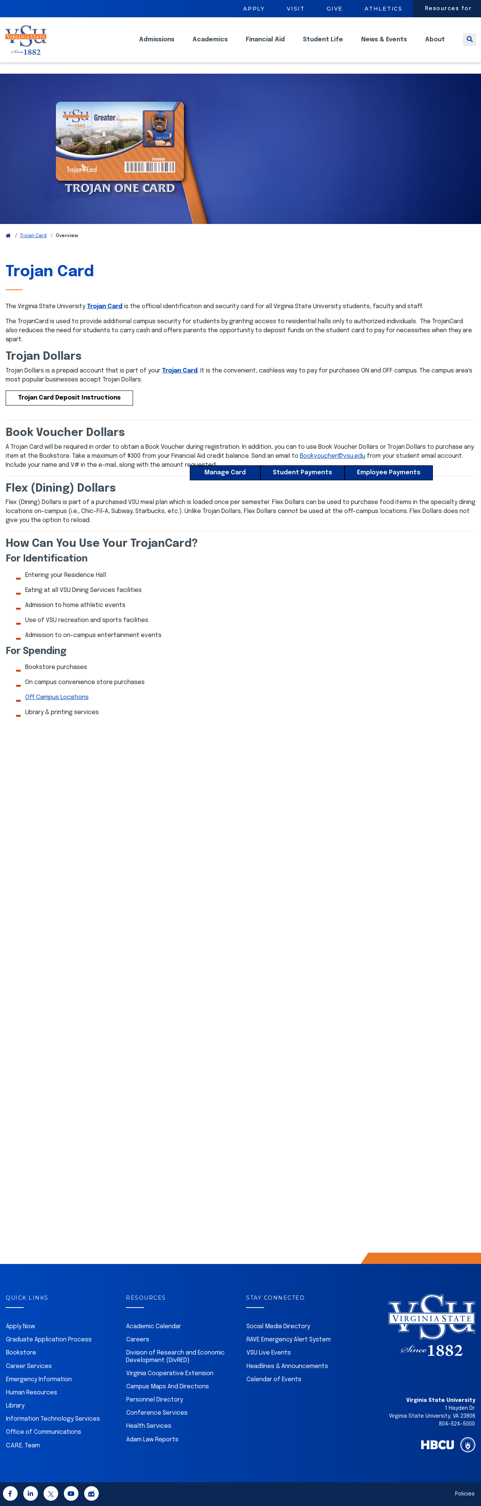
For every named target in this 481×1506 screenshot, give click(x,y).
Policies (465, 1494)
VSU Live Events (269, 1353)
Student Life (323, 45)
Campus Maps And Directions (167, 1386)
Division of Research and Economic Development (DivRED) (175, 1356)
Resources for (448, 8)
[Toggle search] (469, 45)
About (435, 45)
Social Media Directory (278, 1326)
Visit (296, 8)
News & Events (384, 45)
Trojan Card (33, 236)
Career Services (29, 1366)
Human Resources (31, 1392)
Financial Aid (265, 45)
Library (15, 1406)
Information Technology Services (53, 1419)
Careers (137, 1339)
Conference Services (157, 1413)
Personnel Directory (154, 1400)
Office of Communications (43, 1432)
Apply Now (20, 1326)
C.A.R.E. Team (23, 1445)
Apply (254, 8)
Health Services (148, 1426)
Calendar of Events (274, 1379)
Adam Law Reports (152, 1439)
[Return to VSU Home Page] (8, 236)
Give (335, 8)
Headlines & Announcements (287, 1366)
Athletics (383, 8)
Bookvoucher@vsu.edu (332, 456)
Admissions (156, 45)
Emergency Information (39, 1379)
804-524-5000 (457, 1424)
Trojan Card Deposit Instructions (69, 398)
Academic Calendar (153, 1326)
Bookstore (21, 1353)
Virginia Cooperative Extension (169, 1373)
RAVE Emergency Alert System (289, 1339)
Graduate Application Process (49, 1339)
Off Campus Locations (57, 697)
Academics (210, 45)
